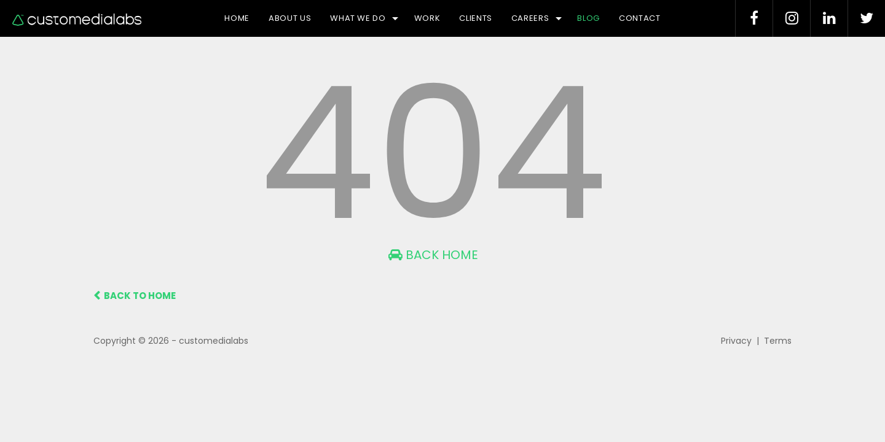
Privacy (736, 341)
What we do (364, 18)
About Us (290, 18)
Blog (588, 18)
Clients (475, 18)
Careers (536, 18)
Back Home (433, 254)
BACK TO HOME (134, 295)
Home (237, 18)
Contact (640, 18)
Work (427, 18)
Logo (76, 19)
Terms (778, 341)
